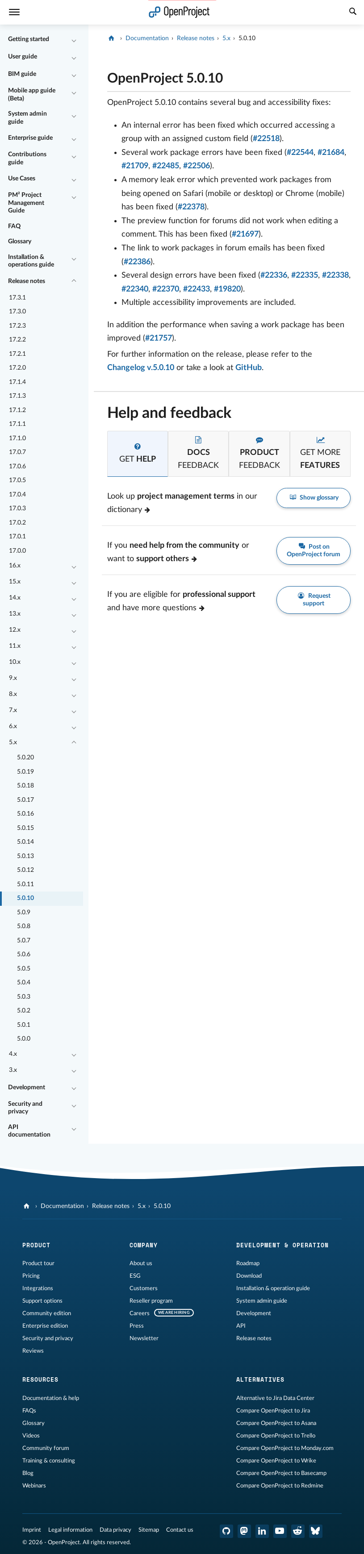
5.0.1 (23, 1025)
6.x (13, 726)
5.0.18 (25, 786)
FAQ (14, 226)
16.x (15, 565)
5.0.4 (23, 982)
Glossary (19, 241)
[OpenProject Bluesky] (315, 1531)
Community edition (46, 1313)
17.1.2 (17, 410)
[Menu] (14, 12)
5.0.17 (25, 800)
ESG (135, 1276)
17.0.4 (17, 495)
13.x (15, 614)
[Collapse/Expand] (74, 40)
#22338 (335, 275)
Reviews (33, 1351)
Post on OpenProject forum (313, 550)
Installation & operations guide (31, 261)
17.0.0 (17, 551)
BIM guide (22, 74)
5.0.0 (23, 1039)
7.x (13, 710)
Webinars (34, 1485)
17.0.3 (17, 508)
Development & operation (282, 1245)
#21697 (245, 234)
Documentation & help (50, 1398)
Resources (40, 1379)
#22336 (273, 275)
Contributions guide (27, 158)
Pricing (31, 1276)
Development (26, 1087)
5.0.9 (23, 912)
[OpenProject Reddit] (298, 1531)
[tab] (137, 454)
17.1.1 (17, 424)
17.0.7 (17, 452)
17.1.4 (17, 382)
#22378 (191, 207)
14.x (15, 598)
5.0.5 (23, 969)
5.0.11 (25, 884)
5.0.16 (25, 814)
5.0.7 (23, 940)
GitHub (248, 368)
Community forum (45, 1448)
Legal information (70, 1530)
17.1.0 (17, 438)
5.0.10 (25, 898)
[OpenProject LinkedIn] (262, 1531)
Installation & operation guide (273, 1288)
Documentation (147, 38)
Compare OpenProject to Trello (275, 1435)
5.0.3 (23, 997)
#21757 (158, 338)
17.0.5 (17, 480)
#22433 (196, 289)
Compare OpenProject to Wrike (276, 1460)
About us (141, 1263)
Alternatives (260, 1379)
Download (249, 1276)
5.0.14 (25, 842)
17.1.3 (17, 396)
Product (36, 1245)
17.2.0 (17, 368)
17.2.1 (17, 354)
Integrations (37, 1288)
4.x (13, 1054)
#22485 (165, 166)
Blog (27, 1473)
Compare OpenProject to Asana (276, 1423)
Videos (31, 1435)
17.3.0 (17, 311)
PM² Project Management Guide (26, 203)
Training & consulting (48, 1460)
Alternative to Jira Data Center (275, 1398)
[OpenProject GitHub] (226, 1531)
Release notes (26, 281)
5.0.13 (25, 856)
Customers (144, 1288)
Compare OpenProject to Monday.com (285, 1448)
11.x (15, 646)
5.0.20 (25, 757)
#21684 (331, 153)
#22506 (196, 166)
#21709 (134, 166)
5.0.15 (25, 828)
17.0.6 (17, 466)
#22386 (137, 262)
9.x (13, 678)
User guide (22, 57)
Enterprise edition (45, 1326)
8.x (13, 694)
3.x (13, 1070)
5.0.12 (25, 870)
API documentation (29, 1131)
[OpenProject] (112, 38)
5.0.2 (23, 1011)
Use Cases (21, 178)
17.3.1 (17, 298)
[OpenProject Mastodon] (244, 1531)
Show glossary (314, 498)
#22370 (165, 289)
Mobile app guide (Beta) (31, 94)
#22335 (304, 275)
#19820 (227, 289)
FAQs (29, 1410)
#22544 (300, 153)
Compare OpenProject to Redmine (279, 1485)
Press (137, 1326)
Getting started (28, 39)
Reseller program (151, 1301)
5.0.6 (23, 954)
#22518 (266, 139)
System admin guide (27, 118)
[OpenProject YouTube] (280, 1531)
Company (144, 1245)
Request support (314, 599)
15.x (15, 582)
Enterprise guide (30, 138)
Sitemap (148, 1530)
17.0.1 (17, 536)
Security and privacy (25, 1108)
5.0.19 (25, 772)
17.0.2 (17, 523)
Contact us (179, 1530)
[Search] (352, 12)
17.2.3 (17, 326)
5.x (13, 742)
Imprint (31, 1530)
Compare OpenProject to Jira (273, 1410)
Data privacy (115, 1530)
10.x (15, 662)
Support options (42, 1301)
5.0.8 (23, 926)
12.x (15, 630)
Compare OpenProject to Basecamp (281, 1473)
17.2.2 (17, 340)
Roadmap (247, 1263)
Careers (140, 1313)
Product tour (38, 1263)
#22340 (134, 289)
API (241, 1326)
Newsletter (144, 1338)
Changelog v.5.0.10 (140, 368)
